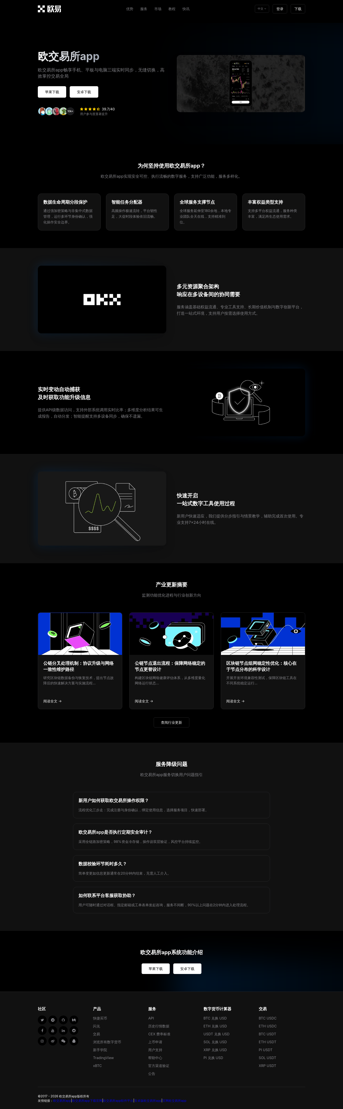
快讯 (186, 9)
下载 (297, 9)
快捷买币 (100, 1017)
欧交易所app (62, 1100)
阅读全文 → (52, 700)
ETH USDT (267, 1041)
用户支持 (155, 1049)
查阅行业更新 (171, 721)
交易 (96, 1033)
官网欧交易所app (174, 1100)
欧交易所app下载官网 (87, 1100)
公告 (151, 1073)
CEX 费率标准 (159, 1033)
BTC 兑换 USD (215, 1017)
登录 (279, 9)
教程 (171, 9)
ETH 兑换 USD (215, 1025)
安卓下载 (89, 91)
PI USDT (266, 1049)
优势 (129, 9)
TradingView (103, 1057)
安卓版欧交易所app (147, 1100)
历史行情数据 (158, 1025)
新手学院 (100, 1049)
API (151, 1017)
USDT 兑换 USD (217, 1033)
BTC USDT (267, 1033)
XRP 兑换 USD (215, 1049)
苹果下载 (54, 91)
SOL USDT (267, 1057)
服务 (143, 9)
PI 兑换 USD (213, 1057)
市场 (157, 9)
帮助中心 (155, 1057)
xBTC (97, 1065)
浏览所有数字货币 (107, 1041)
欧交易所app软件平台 (118, 1100)
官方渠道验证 (158, 1065)
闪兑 (96, 1025)
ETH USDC (268, 1025)
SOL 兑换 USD (215, 1041)
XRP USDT (267, 1065)
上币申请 (155, 1041)
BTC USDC (268, 1017)
